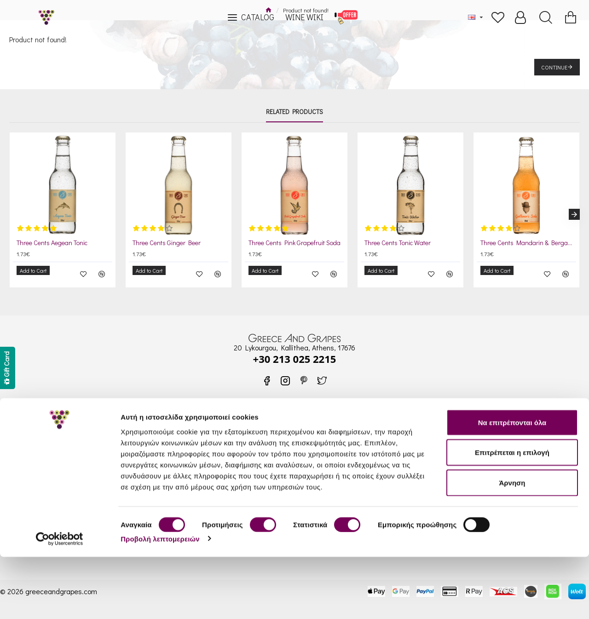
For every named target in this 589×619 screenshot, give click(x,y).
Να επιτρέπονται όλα (512, 484)
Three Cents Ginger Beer (167, 243)
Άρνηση (512, 545)
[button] (574, 211)
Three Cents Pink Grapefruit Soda (294, 243)
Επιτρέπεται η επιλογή (512, 515)
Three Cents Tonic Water (397, 243)
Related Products (294, 112)
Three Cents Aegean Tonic (52, 243)
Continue (554, 67)
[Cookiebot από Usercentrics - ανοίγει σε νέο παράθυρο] (59, 601)
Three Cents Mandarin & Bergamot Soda (528, 243)
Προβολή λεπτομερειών (160, 601)
